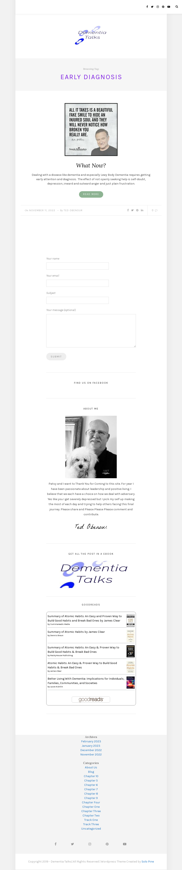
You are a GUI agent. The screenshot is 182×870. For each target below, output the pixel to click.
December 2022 (91, 750)
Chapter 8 (91, 794)
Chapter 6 (91, 785)
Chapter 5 (91, 781)
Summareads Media (60, 624)
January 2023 (91, 746)
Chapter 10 (91, 776)
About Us (91, 768)
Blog (91, 772)
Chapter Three (91, 811)
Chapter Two (91, 816)
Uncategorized (91, 829)
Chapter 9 (91, 798)
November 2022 (91, 755)
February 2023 (91, 742)
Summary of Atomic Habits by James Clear (76, 632)
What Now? (91, 165)
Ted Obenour (73, 210)
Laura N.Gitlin (56, 687)
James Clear (56, 671)
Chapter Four (91, 803)
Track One (91, 820)
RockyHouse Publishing (61, 656)
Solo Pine (148, 862)
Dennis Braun (56, 636)
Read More (91, 194)
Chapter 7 (91, 789)
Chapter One (91, 807)
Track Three (91, 824)
